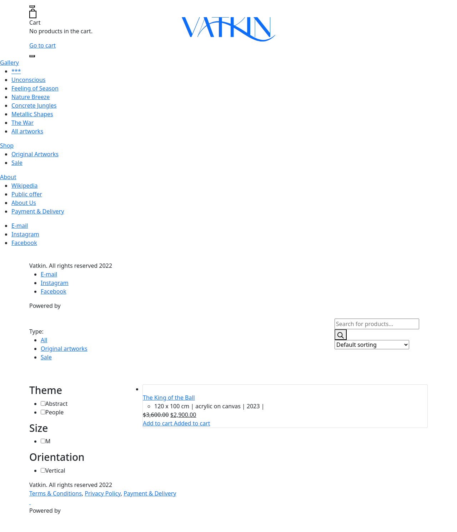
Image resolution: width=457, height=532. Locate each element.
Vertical (55, 470)
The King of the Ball (169, 398)
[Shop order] (372, 344)
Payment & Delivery (37, 211)
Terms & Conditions (55, 493)
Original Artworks (35, 154)
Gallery (9, 62)
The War (22, 123)
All (44, 340)
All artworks (27, 131)
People (54, 412)
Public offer (26, 194)
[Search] (341, 334)
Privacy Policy (102, 493)
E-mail (19, 226)
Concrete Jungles (33, 105)
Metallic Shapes (32, 114)
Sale (16, 163)
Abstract (56, 404)
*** (16, 71)
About (8, 177)
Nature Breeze (30, 97)
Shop (7, 145)
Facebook (24, 243)
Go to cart (42, 45)
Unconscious (28, 80)
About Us (23, 203)
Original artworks (64, 349)
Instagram (25, 234)
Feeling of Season (35, 88)
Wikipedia (24, 185)
